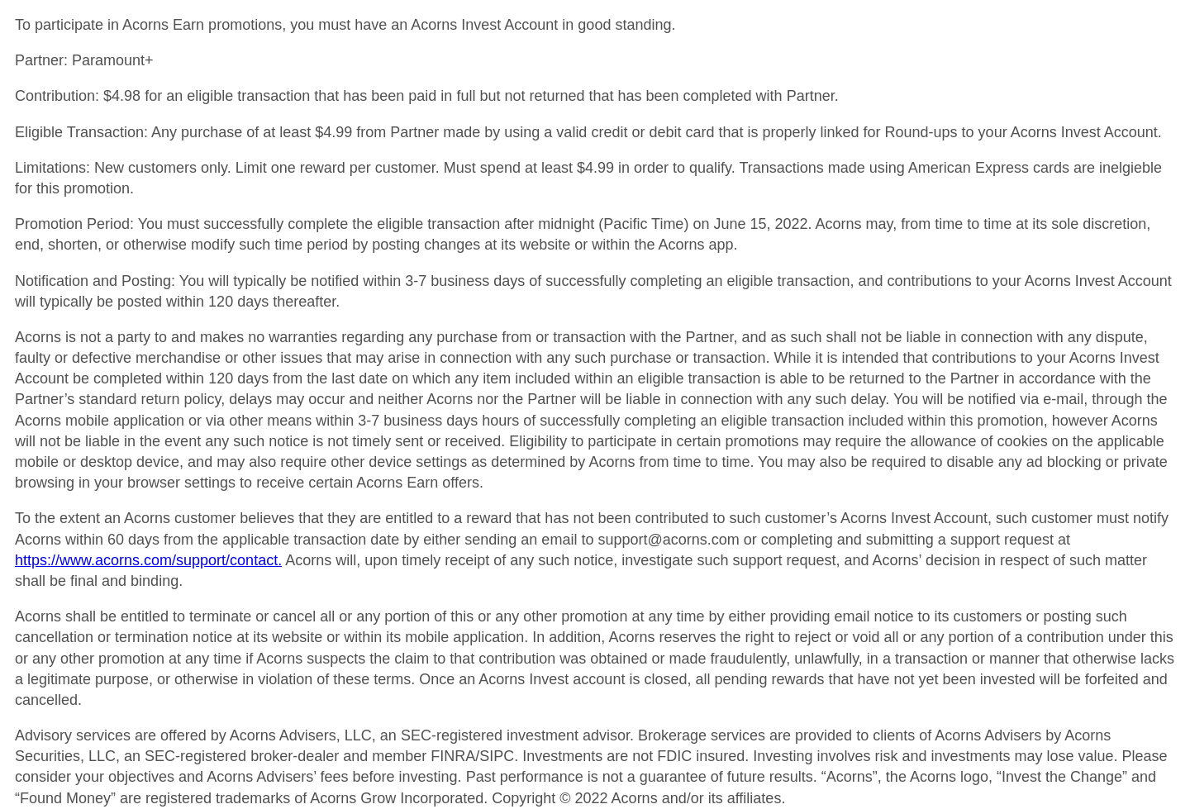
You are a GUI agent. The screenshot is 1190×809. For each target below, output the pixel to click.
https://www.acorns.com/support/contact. (148, 560)
